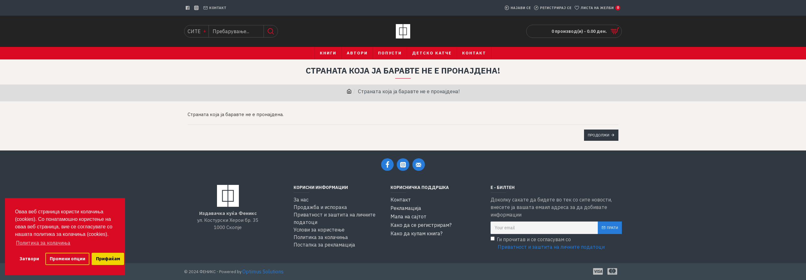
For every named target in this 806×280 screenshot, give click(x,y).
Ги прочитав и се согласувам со (548, 243)
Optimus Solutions (263, 271)
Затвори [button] (29, 259)
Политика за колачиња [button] (43, 243)
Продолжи (598, 135)
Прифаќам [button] (108, 259)
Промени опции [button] (67, 259)
